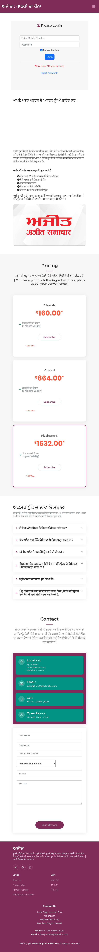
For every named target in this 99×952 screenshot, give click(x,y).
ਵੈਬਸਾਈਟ (55, 880)
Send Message (49, 825)
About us (17, 880)
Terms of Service (20, 890)
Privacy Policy (19, 885)
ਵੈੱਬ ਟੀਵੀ (54, 890)
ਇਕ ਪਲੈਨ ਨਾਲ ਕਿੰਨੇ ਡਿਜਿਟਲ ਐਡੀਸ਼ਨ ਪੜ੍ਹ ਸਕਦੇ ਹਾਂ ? (44, 540)
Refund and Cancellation (24, 895)
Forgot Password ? (49, 73)
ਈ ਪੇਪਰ (54, 885)
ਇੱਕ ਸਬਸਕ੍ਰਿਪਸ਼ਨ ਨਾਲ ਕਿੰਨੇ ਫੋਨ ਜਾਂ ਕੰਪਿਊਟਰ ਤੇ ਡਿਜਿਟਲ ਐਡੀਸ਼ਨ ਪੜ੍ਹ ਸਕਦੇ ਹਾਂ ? (46, 565)
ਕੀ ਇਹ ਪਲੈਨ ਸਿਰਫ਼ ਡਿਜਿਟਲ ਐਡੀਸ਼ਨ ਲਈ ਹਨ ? (41, 528)
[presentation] (41, 813)
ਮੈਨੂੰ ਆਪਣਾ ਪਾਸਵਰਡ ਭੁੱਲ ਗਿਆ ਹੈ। (35, 579)
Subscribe (49, 337)
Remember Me (51, 50)
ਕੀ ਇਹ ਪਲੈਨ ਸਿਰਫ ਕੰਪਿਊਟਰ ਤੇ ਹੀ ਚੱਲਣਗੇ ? (40, 552)
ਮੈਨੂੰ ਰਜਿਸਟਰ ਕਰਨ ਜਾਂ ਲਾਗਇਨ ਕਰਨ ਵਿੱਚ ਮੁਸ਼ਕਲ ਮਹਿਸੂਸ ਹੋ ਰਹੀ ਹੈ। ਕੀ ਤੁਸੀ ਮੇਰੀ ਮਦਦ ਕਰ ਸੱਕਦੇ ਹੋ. (47, 593)
